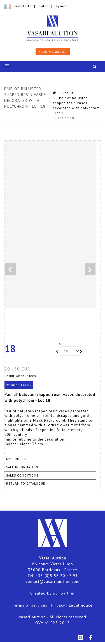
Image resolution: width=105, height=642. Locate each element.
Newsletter (23, 6)
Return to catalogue (25, 483)
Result (68, 93)
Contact (43, 6)
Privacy (58, 605)
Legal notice (81, 605)
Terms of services (30, 605)
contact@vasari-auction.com (53, 581)
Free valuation (53, 51)
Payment (61, 6)
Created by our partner (52, 593)
